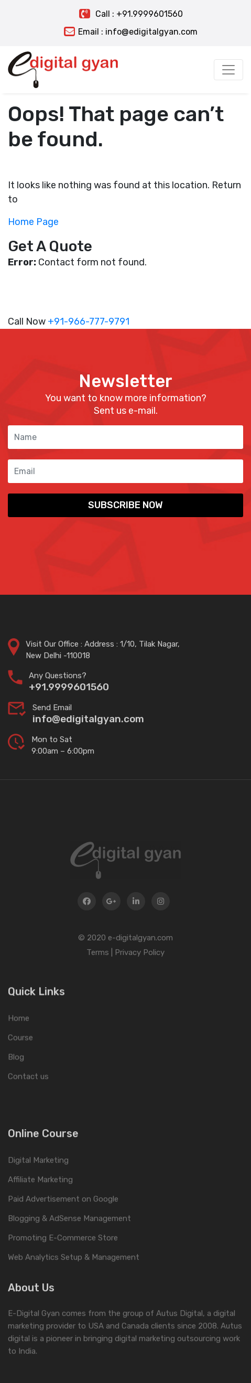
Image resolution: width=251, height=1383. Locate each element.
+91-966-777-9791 (88, 321)
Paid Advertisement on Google (63, 1233)
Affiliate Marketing (40, 1213)
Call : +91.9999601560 (131, 14)
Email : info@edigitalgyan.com (131, 32)
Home (18, 1044)
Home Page (33, 222)
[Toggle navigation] (228, 69)
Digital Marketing (38, 1194)
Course (20, 1063)
